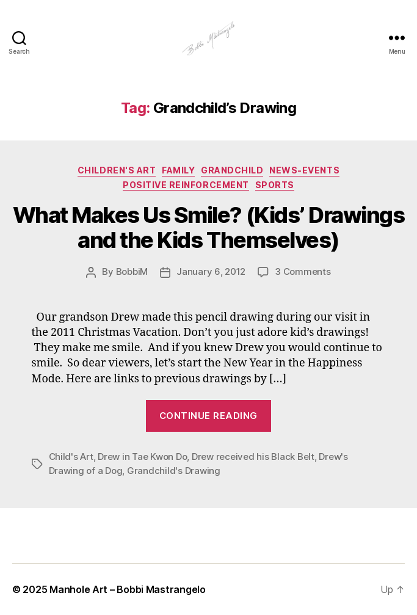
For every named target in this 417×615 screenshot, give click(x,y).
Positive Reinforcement (185, 185)
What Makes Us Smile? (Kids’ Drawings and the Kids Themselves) (208, 227)
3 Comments (302, 271)
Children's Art (117, 170)
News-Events (304, 170)
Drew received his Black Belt (253, 456)
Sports (274, 185)
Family (178, 170)
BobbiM (132, 271)
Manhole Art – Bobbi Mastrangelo (127, 589)
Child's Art (71, 456)
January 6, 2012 (210, 271)
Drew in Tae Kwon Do (142, 456)
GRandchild (232, 170)
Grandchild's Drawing (173, 470)
